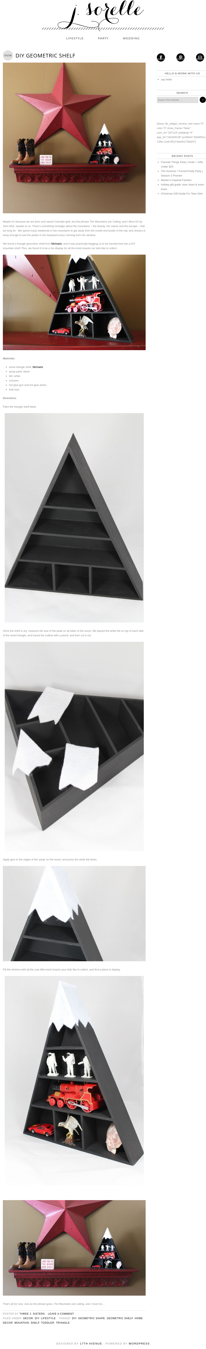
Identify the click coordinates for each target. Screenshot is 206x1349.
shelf (35, 1322)
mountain (21, 1322)
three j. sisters (32, 1313)
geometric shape (91, 1318)
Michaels (56, 243)
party (103, 38)
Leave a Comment (61, 1313)
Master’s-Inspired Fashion (176, 180)
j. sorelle (103, 15)
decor (28, 1318)
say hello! (166, 79)
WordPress (139, 1343)
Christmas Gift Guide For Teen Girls (182, 193)
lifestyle (75, 38)
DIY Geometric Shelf (45, 55)
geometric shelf (120, 1318)
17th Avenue (91, 1343)
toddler (47, 1322)
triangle (63, 1322)
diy (37, 1318)
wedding (131, 38)
